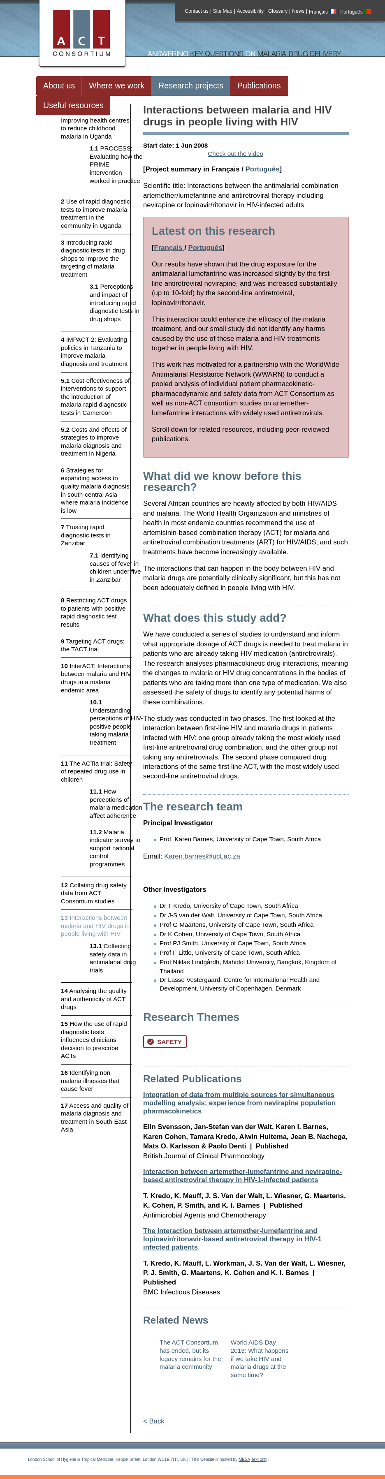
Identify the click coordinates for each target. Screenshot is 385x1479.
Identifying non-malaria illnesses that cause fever (90, 1080)
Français (322, 12)
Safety (164, 1042)
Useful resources (73, 105)
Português (355, 12)
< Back (154, 1421)
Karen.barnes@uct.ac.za (202, 856)
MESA (244, 1459)
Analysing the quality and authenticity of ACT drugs (94, 998)
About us (59, 85)
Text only (259, 1459)
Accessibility (250, 11)
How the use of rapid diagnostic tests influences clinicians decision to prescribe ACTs (94, 1039)
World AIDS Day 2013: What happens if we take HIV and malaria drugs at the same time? (259, 1358)
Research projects (190, 85)
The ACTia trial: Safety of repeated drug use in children (96, 771)
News (298, 11)
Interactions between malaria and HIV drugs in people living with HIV (95, 925)
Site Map (222, 11)
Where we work (116, 85)
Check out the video (235, 153)
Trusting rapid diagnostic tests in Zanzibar (86, 534)
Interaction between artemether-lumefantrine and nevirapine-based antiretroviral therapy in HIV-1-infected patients (242, 1176)
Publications (259, 85)
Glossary (278, 11)
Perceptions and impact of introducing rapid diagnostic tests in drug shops (114, 302)
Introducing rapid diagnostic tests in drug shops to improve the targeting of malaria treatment (93, 258)
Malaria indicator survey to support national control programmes (115, 848)
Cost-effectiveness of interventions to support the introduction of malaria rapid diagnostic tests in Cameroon (95, 396)
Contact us (197, 11)
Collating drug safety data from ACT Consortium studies (94, 893)
